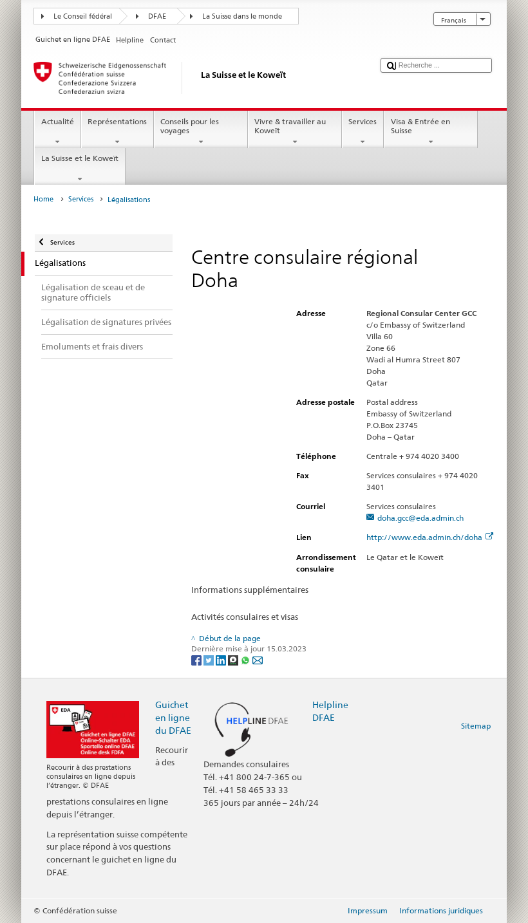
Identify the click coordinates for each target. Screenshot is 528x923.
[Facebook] (197, 659)
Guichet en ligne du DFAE (173, 717)
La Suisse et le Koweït (79, 168)
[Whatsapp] (246, 659)
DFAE (157, 16)
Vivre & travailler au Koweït (295, 132)
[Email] (257, 659)
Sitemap (476, 726)
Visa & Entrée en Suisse (430, 132)
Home (43, 199)
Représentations (117, 132)
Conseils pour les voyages (201, 132)
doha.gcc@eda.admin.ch (420, 518)
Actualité (57, 132)
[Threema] (234, 659)
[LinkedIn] (222, 659)
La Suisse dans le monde (242, 16)
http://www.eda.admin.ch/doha (429, 537)
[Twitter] (209, 659)
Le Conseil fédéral (82, 16)
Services (363, 132)
